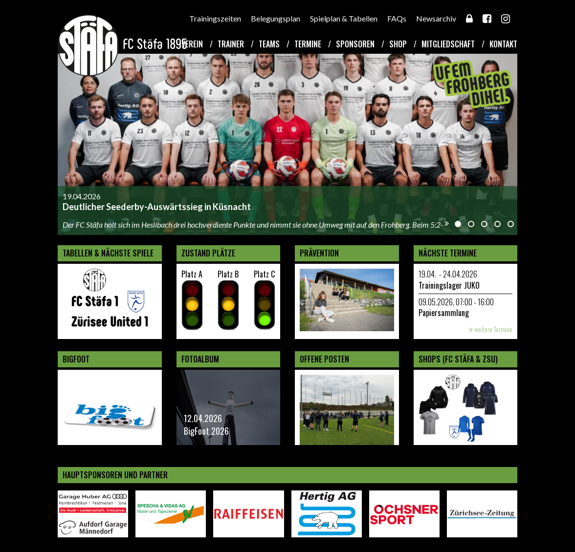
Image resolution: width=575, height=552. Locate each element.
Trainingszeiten (215, 18)
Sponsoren (355, 44)
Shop (398, 44)
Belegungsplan (275, 18)
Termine (307, 44)
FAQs (396, 18)
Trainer (231, 44)
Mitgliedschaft (448, 44)
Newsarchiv (436, 18)
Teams (269, 44)
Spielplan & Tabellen (343, 18)
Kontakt (503, 44)
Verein (192, 44)
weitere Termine (490, 329)
